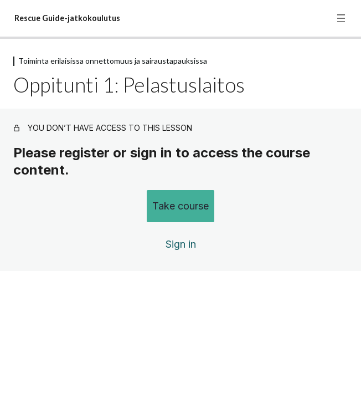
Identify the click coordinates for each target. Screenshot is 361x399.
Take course (180, 206)
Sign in (181, 244)
